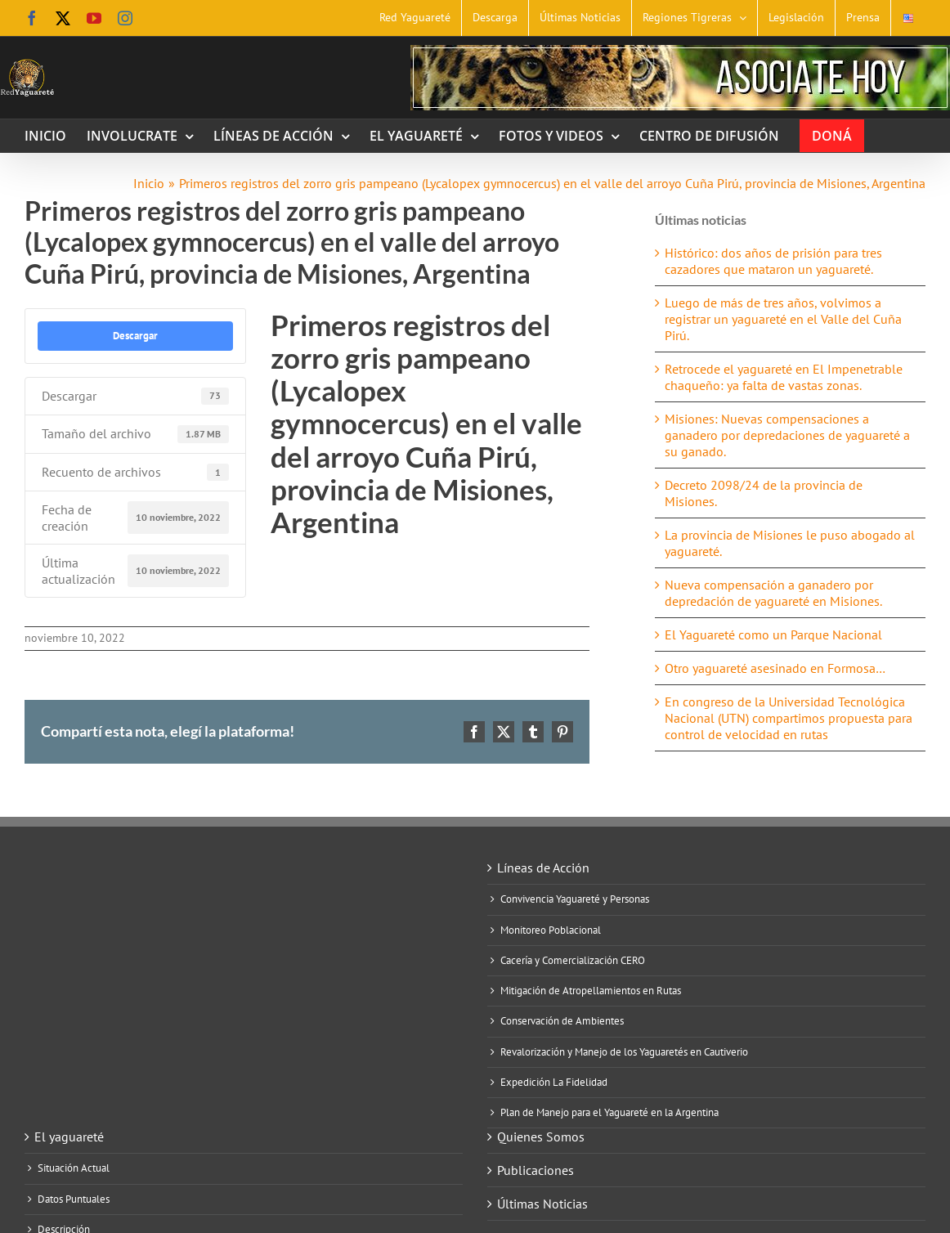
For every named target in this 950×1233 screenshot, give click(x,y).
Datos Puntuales (74, 1199)
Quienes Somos (541, 1136)
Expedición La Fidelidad (553, 1082)
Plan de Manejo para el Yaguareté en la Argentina (609, 1112)
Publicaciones (535, 1170)
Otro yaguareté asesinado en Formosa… (775, 668)
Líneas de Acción (543, 867)
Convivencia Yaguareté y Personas (574, 899)
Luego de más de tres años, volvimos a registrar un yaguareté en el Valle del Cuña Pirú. (783, 318)
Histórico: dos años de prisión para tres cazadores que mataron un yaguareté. (773, 260)
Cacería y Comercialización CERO (572, 960)
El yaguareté (69, 1136)
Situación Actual (74, 1168)
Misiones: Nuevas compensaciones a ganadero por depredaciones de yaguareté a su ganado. (787, 435)
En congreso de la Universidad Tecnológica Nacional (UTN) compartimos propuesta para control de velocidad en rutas (788, 717)
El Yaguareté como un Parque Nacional (773, 634)
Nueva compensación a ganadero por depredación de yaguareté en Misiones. (773, 592)
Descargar (135, 335)
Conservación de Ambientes (562, 1021)
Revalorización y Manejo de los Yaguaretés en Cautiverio (624, 1052)
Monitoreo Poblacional (550, 930)
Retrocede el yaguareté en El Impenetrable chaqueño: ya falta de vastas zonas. (784, 377)
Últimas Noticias (542, 1203)
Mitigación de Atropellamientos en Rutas (590, 991)
